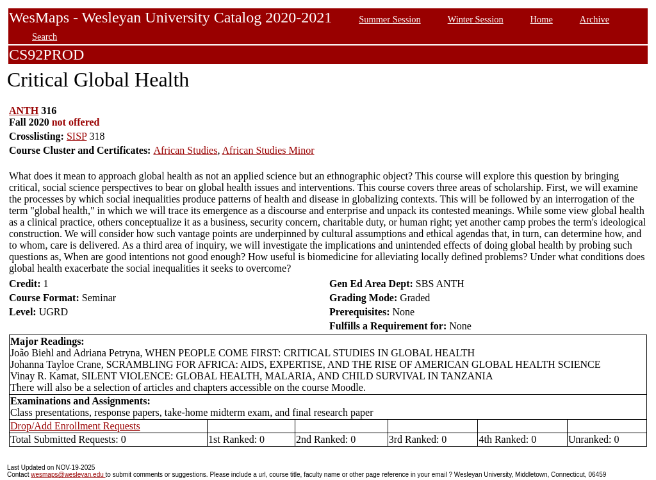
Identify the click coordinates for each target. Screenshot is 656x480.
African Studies (185, 150)
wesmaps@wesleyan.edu (68, 474)
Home (541, 19)
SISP (76, 136)
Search (44, 36)
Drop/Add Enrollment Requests (75, 425)
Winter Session (476, 19)
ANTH (23, 110)
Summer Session (389, 19)
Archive (594, 19)
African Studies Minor (268, 150)
